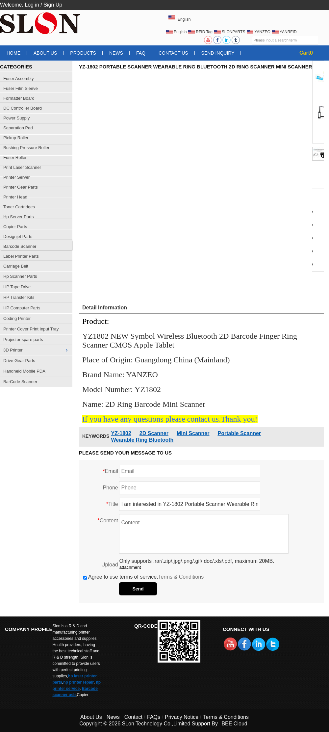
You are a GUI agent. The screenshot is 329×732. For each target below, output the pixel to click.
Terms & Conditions (181, 577)
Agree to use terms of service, (143, 577)
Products (83, 53)
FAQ (140, 53)
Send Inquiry (218, 53)
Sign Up (52, 5)
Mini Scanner (193, 433)
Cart (306, 53)
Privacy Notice (181, 717)
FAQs (153, 717)
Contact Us (173, 53)
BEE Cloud (234, 723)
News (116, 53)
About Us (45, 53)
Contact (133, 717)
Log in (32, 5)
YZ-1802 (121, 433)
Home (13, 53)
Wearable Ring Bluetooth (142, 440)
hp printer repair (78, 682)
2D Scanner (153, 433)
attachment (130, 567)
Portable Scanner (239, 433)
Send (137, 588)
